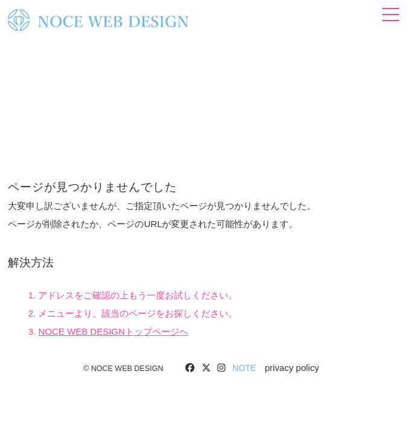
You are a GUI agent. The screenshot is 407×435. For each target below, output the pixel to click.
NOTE (244, 368)
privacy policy (291, 367)
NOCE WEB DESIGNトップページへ (113, 331)
